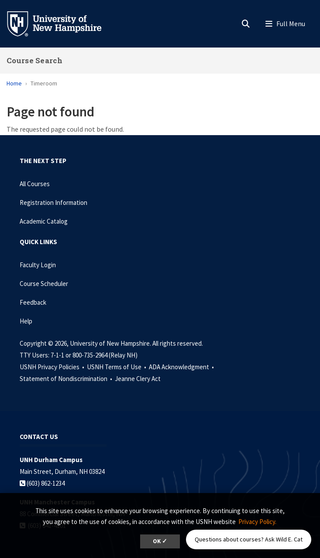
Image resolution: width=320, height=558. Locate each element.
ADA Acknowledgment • (182, 367)
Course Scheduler (44, 283)
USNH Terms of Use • (117, 367)
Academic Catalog (44, 221)
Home (14, 83)
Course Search (34, 60)
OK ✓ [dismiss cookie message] (160, 541)
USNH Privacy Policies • (53, 367)
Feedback (33, 302)
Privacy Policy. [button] (257, 521)
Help (26, 321)
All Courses (35, 184)
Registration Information (53, 202)
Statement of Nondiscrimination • (67, 378)
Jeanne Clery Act (138, 378)
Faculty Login (38, 265)
